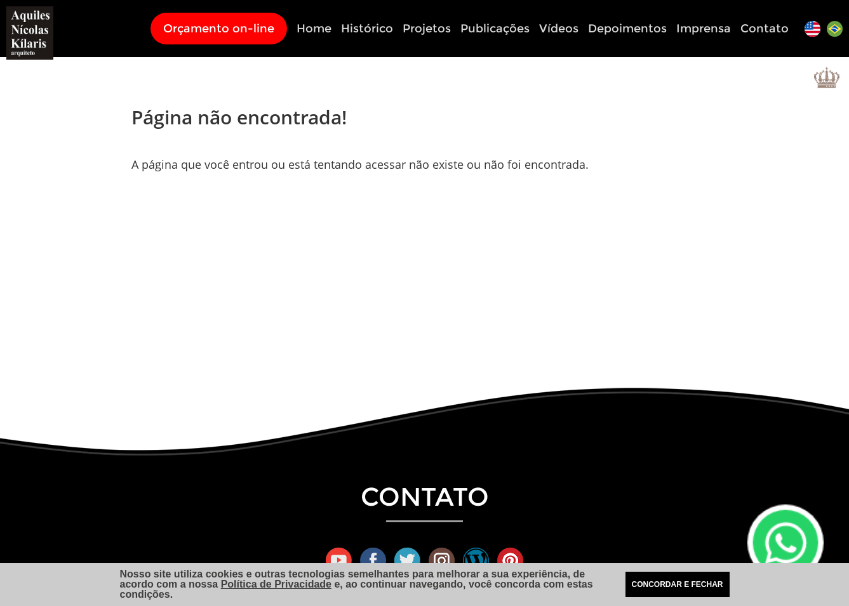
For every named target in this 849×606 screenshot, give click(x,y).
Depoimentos (627, 29)
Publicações (495, 29)
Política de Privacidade (276, 584)
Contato (764, 29)
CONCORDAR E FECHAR (677, 584)
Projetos (427, 29)
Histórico (367, 29)
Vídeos (558, 29)
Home (314, 29)
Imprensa (703, 29)
